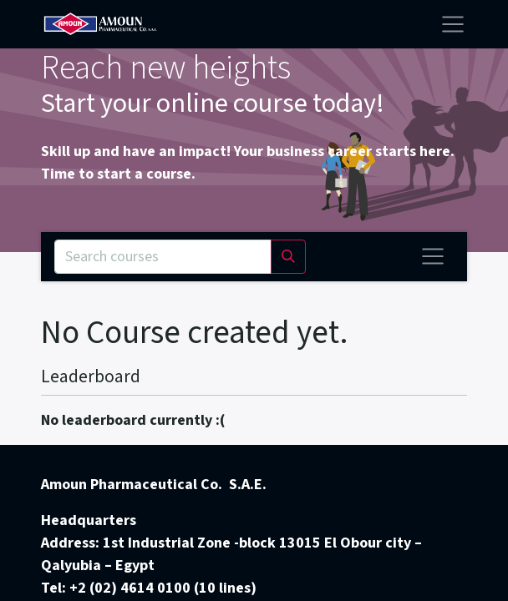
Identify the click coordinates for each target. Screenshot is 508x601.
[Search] (288, 257)
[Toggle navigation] (433, 256)
